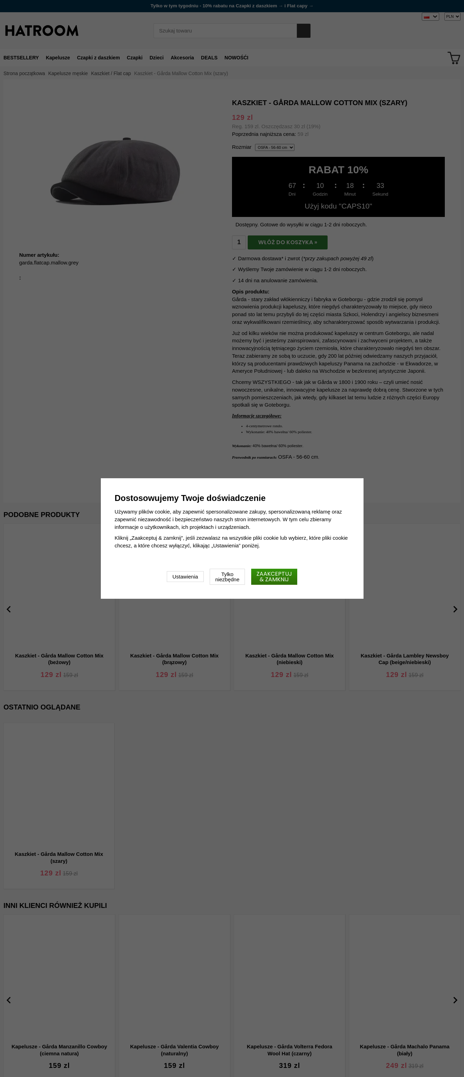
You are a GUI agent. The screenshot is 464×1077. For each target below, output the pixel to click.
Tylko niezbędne (227, 576)
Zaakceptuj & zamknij (274, 576)
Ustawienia (185, 577)
